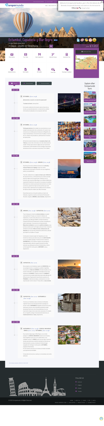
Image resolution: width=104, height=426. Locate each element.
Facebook (78, 382)
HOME (71, 400)
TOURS (84, 400)
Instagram (78, 385)
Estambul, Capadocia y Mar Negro (35, 37)
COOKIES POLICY (92, 402)
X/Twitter (78, 388)
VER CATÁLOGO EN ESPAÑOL (38, 1)
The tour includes (44, 83)
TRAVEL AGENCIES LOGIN (60, 402)
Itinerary (14, 83)
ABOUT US (77, 400)
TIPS (89, 400)
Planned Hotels (28, 83)
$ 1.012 (92, 46)
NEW (46, 6)
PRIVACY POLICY (81, 402)
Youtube (78, 391)
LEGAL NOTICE (72, 402)
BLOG (94, 400)
